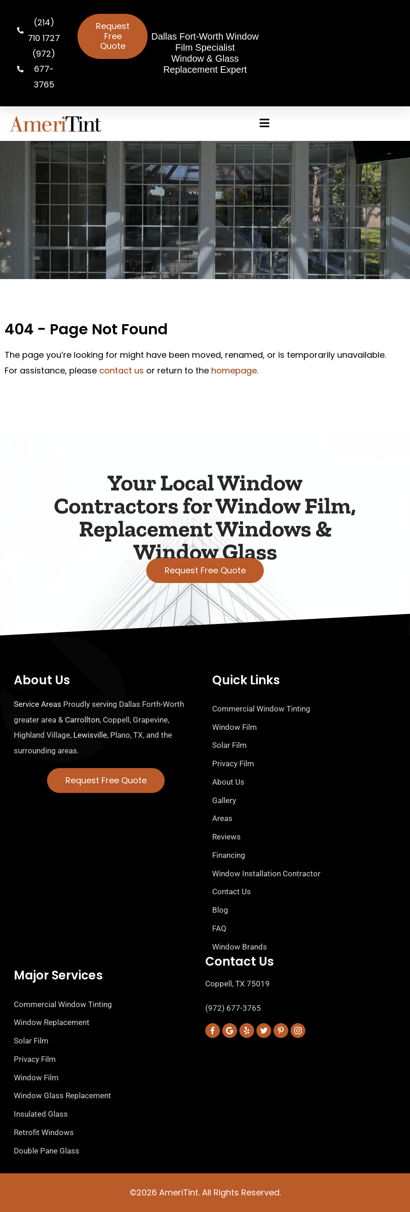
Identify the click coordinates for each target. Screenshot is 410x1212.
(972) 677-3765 (233, 1008)
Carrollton (82, 719)
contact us (121, 370)
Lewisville (90, 735)
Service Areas (37, 704)
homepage (234, 370)
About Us (42, 680)
